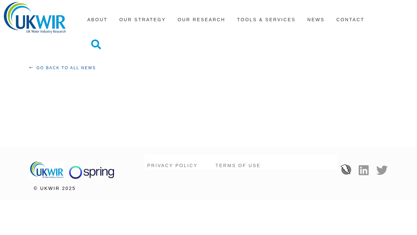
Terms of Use (238, 155)
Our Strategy (142, 22)
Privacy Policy (172, 155)
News (315, 22)
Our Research (201, 22)
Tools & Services (266, 22)
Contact (350, 22)
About (97, 22)
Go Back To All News (64, 57)
